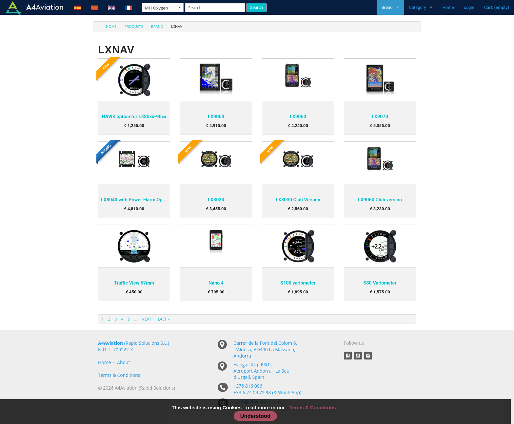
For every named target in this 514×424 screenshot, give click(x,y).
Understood (255, 416)
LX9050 (298, 117)
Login (469, 7)
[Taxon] (163, 7)
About (123, 362)
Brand (387, 7)
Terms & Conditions (119, 375)
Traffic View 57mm (134, 283)
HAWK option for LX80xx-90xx (134, 117)
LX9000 (216, 117)
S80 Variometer (379, 283)
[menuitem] (107, 26)
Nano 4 (216, 283)
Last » (163, 319)
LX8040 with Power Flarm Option (136, 200)
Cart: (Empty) (496, 7)
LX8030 (216, 200)
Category (417, 7)
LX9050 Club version (380, 200)
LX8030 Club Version (298, 200)
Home (448, 7)
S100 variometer (297, 283)
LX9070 (380, 117)
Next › (147, 319)
